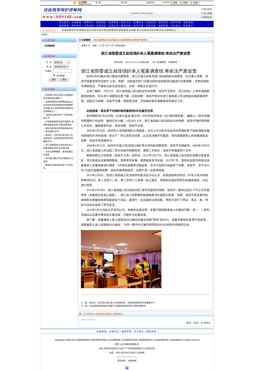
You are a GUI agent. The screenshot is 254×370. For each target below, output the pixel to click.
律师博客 (114, 22)
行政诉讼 (101, 25)
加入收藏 (207, 13)
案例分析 (126, 25)
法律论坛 (114, 331)
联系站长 (207, 17)
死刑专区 (164, 22)
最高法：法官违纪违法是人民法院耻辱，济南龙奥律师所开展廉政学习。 (58, 138)
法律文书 (114, 25)
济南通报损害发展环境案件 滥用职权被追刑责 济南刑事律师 (117, 306)
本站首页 (64, 22)
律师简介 (89, 22)
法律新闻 (76, 22)
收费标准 (139, 22)
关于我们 (139, 331)
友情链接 (102, 331)
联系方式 (126, 22)
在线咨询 (151, 22)
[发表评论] (118, 314)
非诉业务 (151, 25)
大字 (102, 45)
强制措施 (188, 22)
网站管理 (151, 331)
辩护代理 (176, 22)
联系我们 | (189, 25)
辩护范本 (76, 25)
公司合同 (89, 25)
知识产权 (139, 25)
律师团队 (101, 22)
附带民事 (64, 25)
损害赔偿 (164, 25)
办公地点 (176, 25)
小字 (112, 45)
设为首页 (207, 9)
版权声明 (127, 331)
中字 (107, 45)
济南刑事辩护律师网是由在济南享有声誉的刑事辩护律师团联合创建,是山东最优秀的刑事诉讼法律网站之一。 (121, 30)
